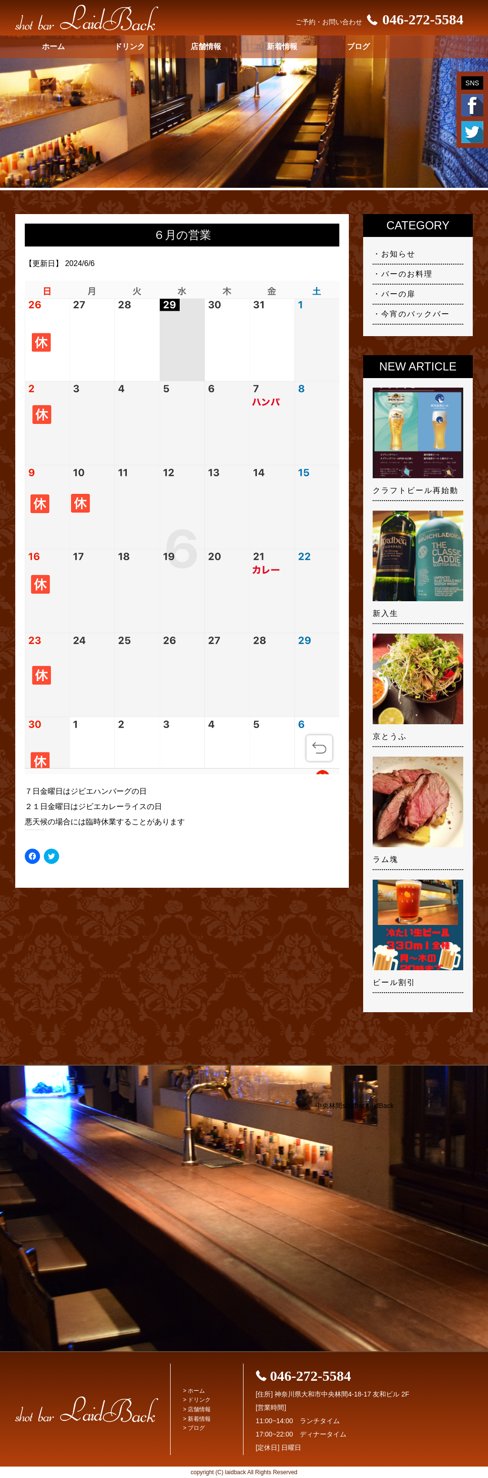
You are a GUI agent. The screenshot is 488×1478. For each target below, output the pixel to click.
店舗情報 (206, 46)
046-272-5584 (412, 19)
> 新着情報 (197, 1419)
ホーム (53, 46)
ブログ (358, 46)
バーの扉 (398, 294)
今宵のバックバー (415, 314)
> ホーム (194, 1390)
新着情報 (282, 46)
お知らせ (398, 254)
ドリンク (129, 46)
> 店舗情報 (197, 1409)
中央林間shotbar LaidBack (354, 1105)
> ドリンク (197, 1399)
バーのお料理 (407, 274)
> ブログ (194, 1428)
